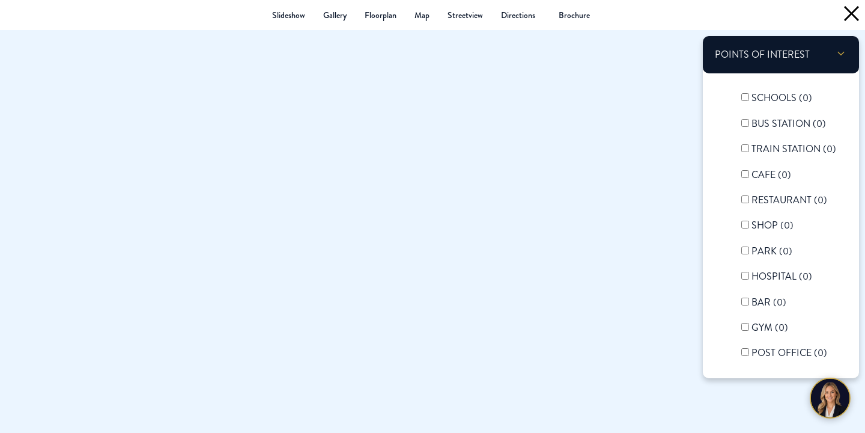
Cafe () (771, 175)
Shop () (772, 225)
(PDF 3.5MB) (574, 15)
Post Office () (789, 353)
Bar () (768, 302)
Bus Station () (788, 124)
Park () (771, 251)
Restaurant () (789, 200)
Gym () (769, 327)
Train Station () (793, 149)
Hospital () (781, 276)
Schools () (781, 98)
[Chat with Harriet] (830, 398)
